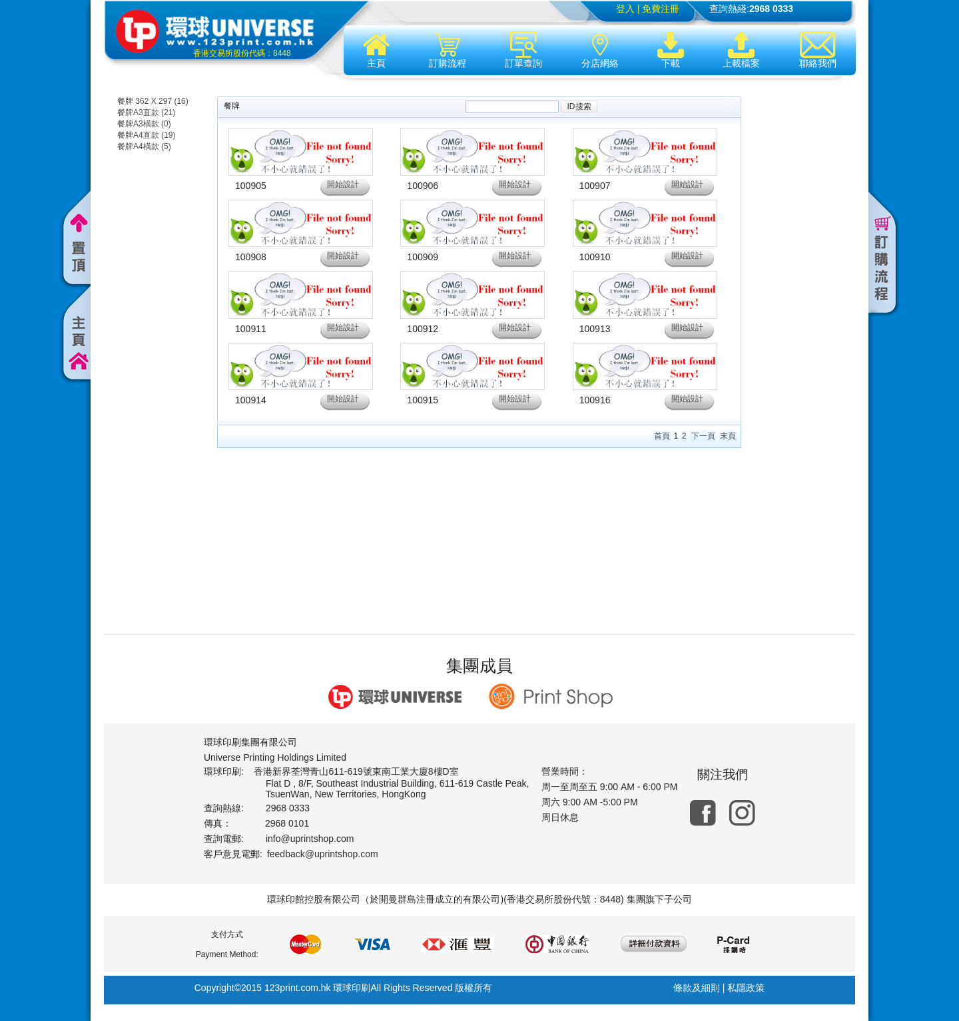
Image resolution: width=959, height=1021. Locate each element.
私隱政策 (746, 987)
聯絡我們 (817, 50)
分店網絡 (600, 50)
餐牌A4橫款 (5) (144, 146)
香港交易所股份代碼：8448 (242, 53)
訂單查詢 (523, 50)
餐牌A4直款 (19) (146, 135)
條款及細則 (696, 987)
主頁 (376, 50)
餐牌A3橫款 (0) (144, 123)
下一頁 (703, 436)
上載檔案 (741, 50)
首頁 (662, 436)
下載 (670, 50)
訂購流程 (447, 50)
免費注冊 (660, 8)
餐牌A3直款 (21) (146, 112)
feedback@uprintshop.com (322, 854)
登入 (625, 8)
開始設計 (343, 184)
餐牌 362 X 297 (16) (152, 101)
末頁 (728, 436)
